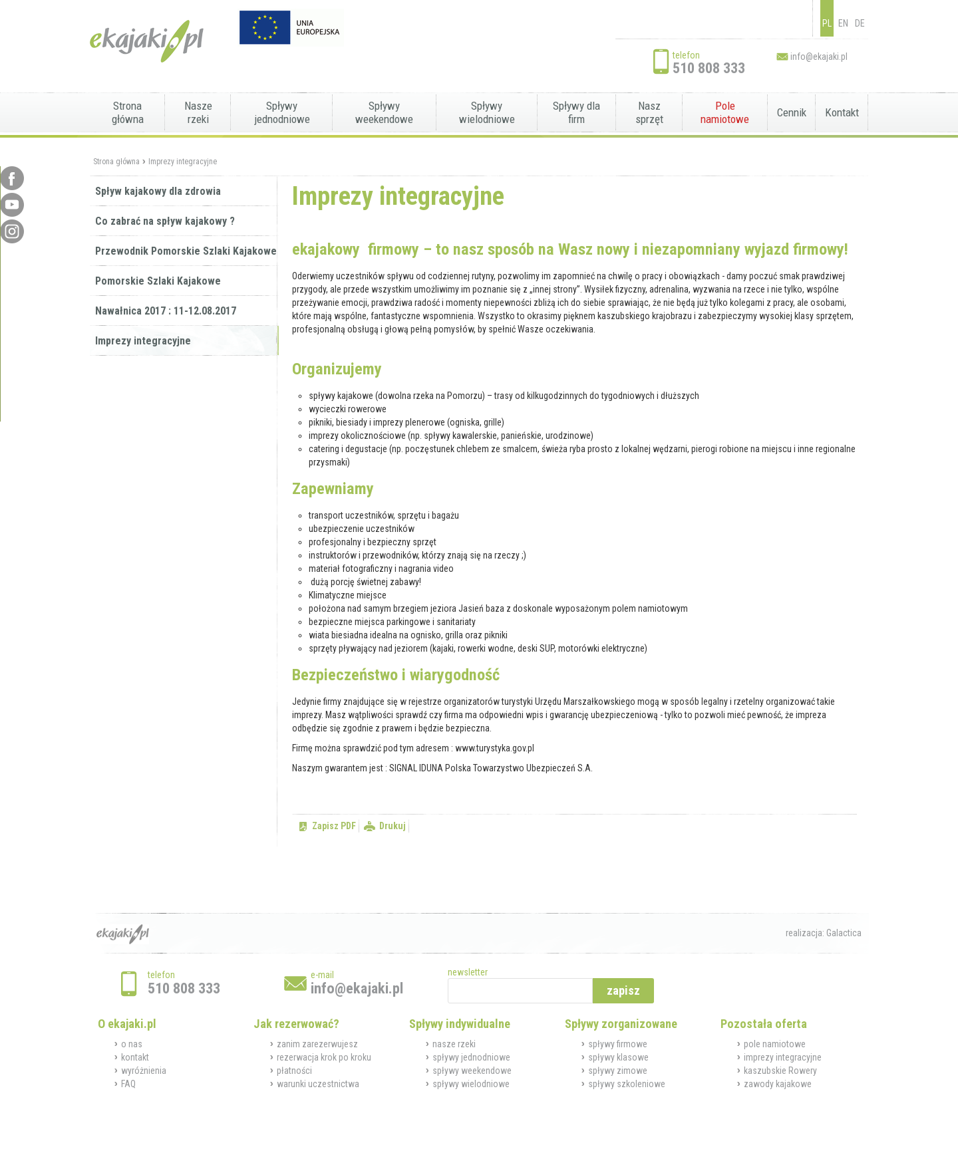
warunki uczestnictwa (318, 1084)
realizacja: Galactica (824, 933)
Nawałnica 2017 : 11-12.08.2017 (165, 311)
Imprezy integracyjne (182, 161)
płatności (294, 1070)
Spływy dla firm (576, 112)
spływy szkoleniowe (626, 1084)
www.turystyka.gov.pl (494, 748)
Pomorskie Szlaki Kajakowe (158, 281)
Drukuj (392, 826)
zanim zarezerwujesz (317, 1044)
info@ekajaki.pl (819, 56)
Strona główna (128, 112)
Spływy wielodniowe (487, 112)
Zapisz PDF (334, 826)
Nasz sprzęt (649, 112)
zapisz (623, 990)
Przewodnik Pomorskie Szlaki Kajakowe (186, 251)
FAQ (128, 1084)
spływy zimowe (617, 1070)
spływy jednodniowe (471, 1057)
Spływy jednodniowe (282, 112)
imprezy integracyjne (783, 1057)
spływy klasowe (618, 1057)
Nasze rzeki (198, 112)
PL (827, 23)
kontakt (135, 1057)
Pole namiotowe (725, 112)
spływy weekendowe (472, 1070)
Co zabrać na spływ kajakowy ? (165, 221)
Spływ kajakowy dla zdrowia (158, 191)
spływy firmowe (617, 1044)
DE (860, 23)
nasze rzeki (454, 1044)
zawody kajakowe (778, 1084)
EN (843, 23)
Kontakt (842, 112)
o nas (131, 1044)
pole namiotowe (775, 1044)
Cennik (791, 112)
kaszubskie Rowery (780, 1070)
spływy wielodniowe (471, 1084)
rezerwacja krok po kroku (324, 1057)
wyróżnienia (143, 1070)
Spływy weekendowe (384, 112)
